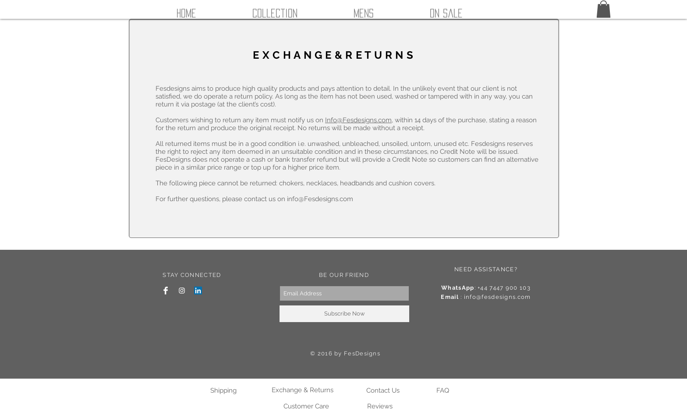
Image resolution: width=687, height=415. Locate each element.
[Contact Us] (382, 390)
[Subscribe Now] (344, 313)
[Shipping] (223, 390)
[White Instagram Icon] (182, 290)
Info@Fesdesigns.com (358, 120)
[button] (603, 9)
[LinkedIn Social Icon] (198, 290)
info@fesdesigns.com (497, 297)
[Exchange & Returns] (302, 390)
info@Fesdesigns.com (320, 199)
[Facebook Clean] (166, 290)
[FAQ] (442, 391)
